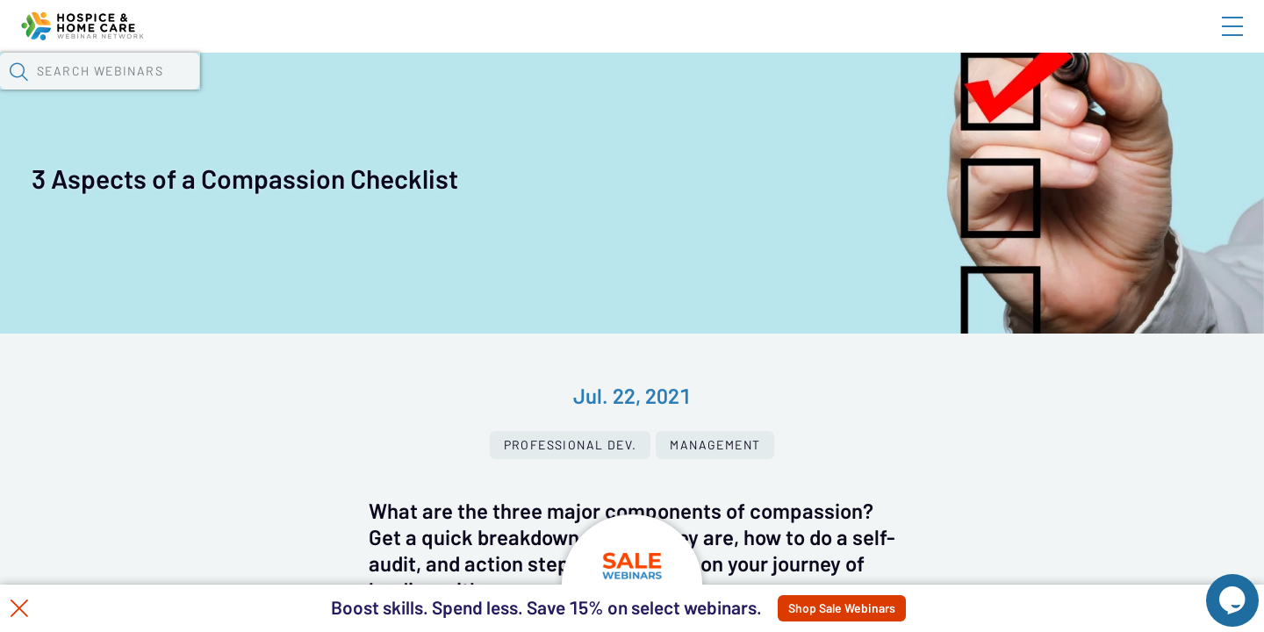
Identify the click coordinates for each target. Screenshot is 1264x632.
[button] (919, 90)
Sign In (1212, 41)
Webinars (311, 92)
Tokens (497, 92)
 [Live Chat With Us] (1217, 588)
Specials (617, 92)
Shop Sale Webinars (891, 608)
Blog (983, 41)
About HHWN (1091, 41)
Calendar (409, 92)
